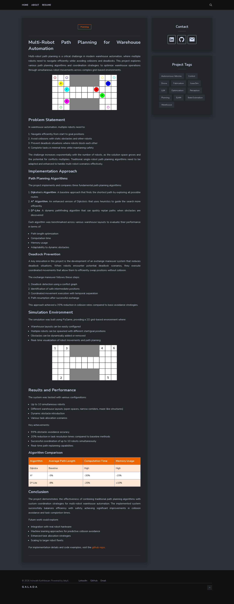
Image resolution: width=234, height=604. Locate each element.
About (35, 5)
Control (191, 76)
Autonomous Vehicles (171, 76)
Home (25, 5)
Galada (30, 587)
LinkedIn (83, 580)
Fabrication (178, 83)
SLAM (178, 97)
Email (103, 580)
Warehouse (166, 104)
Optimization (177, 90)
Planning (84, 27)
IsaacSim (194, 83)
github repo (98, 547)
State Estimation (195, 97)
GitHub (94, 580)
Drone (164, 83)
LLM (163, 90)
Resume (46, 5)
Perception (195, 90)
